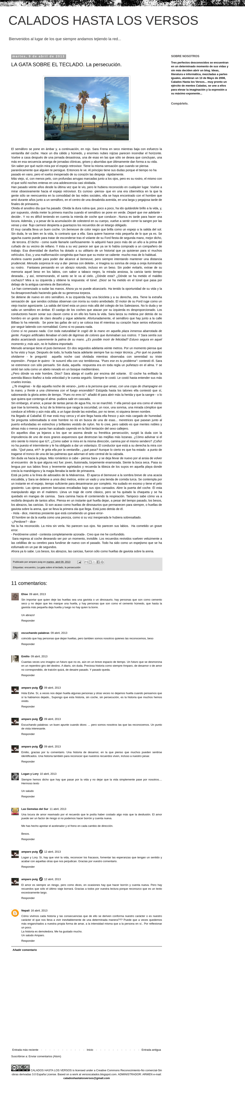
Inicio (90, 1049)
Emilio (25, 656)
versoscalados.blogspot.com (99, 1074)
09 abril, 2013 (37, 594)
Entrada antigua (151, 1049)
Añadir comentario (25, 949)
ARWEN (147, 1074)
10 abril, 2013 (48, 773)
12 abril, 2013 (52, 851)
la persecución (72, 567)
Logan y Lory (30, 773)
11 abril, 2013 (58, 809)
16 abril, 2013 (39, 910)
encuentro (29, 567)
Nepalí (25, 910)
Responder (28, 620)
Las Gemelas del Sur (34, 809)
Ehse (24, 594)
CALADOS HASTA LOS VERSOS (103, 20)
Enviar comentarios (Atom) (45, 1056)
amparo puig (29, 687)
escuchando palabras (35, 632)
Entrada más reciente (25, 1049)
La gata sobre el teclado (50, 567)
